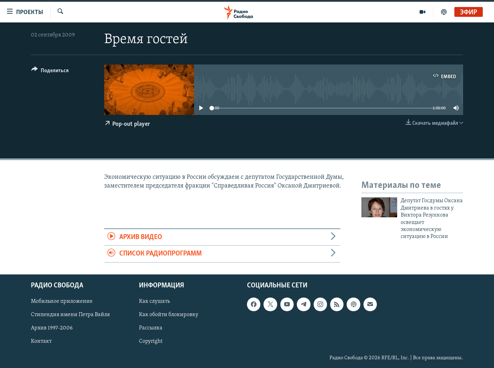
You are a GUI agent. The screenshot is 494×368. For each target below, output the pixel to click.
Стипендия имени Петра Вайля (70, 315)
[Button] (50, 71)
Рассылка (150, 328)
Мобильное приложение (62, 301)
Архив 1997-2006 (52, 328)
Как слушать (154, 301)
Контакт (41, 341)
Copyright (150, 341)
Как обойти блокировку (168, 315)
